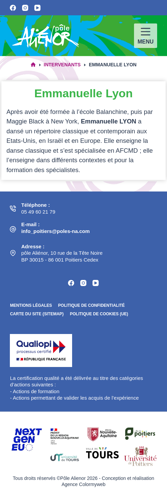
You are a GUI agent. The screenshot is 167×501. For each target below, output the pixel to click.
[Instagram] (25, 8)
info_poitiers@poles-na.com (55, 231)
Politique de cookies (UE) (99, 314)
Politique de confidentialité (91, 305)
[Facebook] (13, 8)
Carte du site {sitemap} (37, 314)
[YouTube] (37, 8)
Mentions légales (31, 305)
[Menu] (145, 35)
